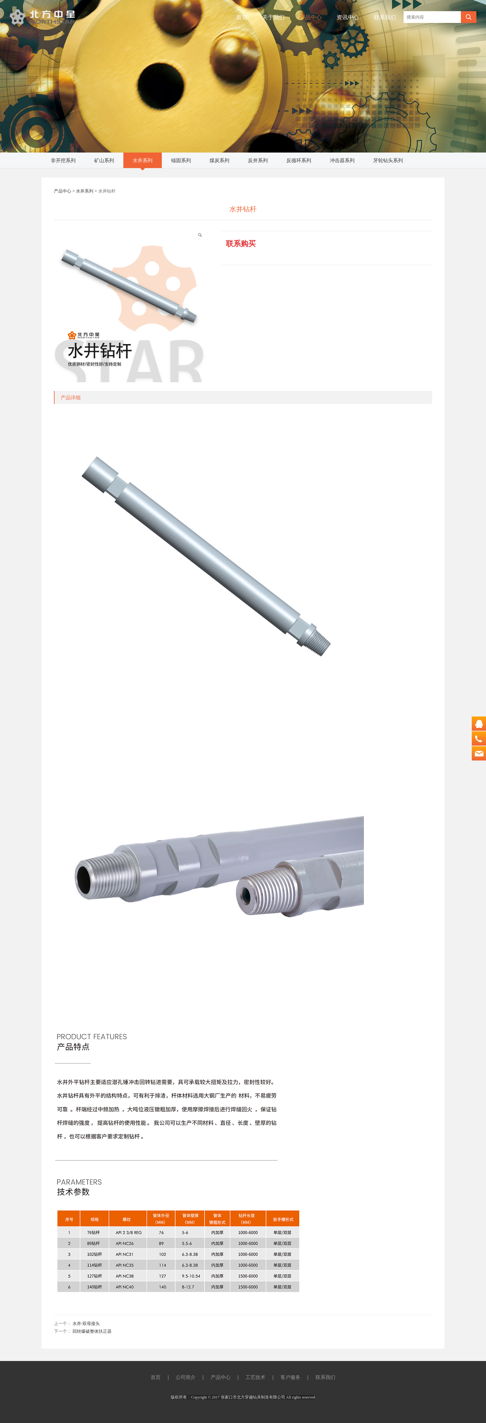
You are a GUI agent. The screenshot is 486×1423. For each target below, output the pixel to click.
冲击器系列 (342, 160)
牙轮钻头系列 (388, 160)
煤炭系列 (219, 160)
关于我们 (273, 17)
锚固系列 (181, 160)
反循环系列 (298, 160)
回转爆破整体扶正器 (92, 1331)
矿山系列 (104, 160)
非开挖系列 (63, 160)
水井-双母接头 (86, 1323)
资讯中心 (348, 17)
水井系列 (142, 160)
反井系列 (258, 160)
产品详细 (71, 397)
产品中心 (310, 17)
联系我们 (385, 17)
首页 (241, 17)
